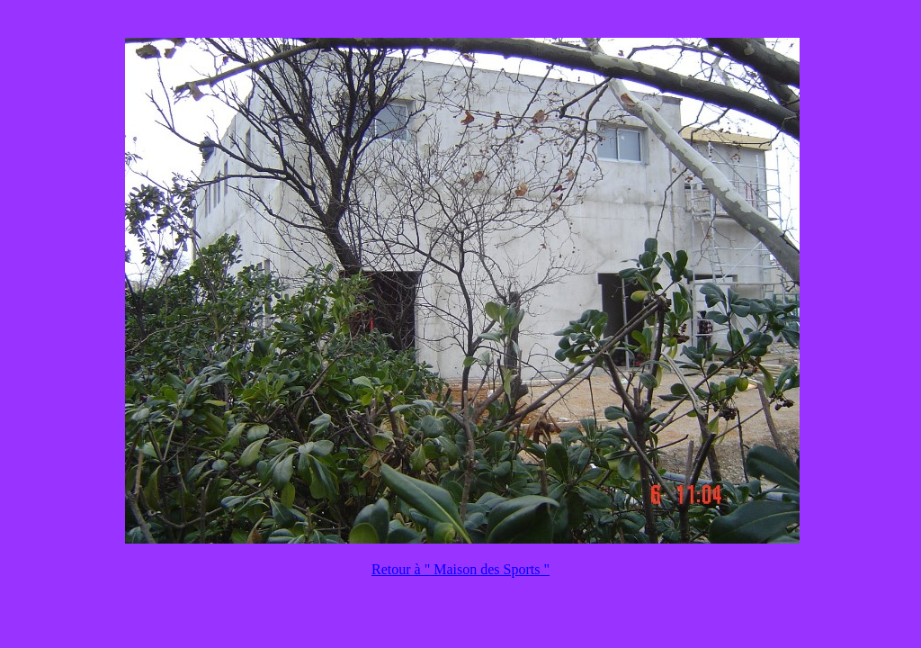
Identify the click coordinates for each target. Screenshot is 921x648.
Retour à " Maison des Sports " (460, 569)
